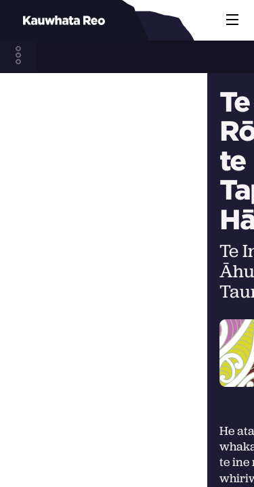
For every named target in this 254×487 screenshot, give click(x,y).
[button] (232, 20)
